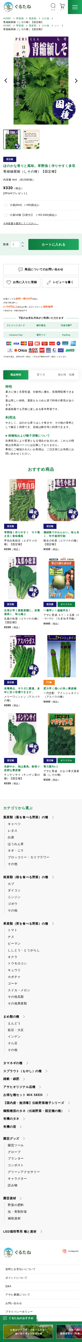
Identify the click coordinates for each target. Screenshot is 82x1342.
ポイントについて (16, 1277)
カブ (11, 884)
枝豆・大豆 (16, 1030)
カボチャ (14, 976)
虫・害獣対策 (17, 1211)
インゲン (14, 1036)
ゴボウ (13, 903)
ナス (11, 936)
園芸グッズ (11, 1138)
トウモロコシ (17, 963)
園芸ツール (16, 1145)
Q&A (8, 1286)
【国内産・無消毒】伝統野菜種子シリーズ (33, 1103)
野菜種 (20, 18)
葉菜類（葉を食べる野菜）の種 (25, 817)
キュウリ (14, 970)
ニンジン (14, 897)
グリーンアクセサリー (24, 1172)
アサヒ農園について (17, 1294)
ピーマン (14, 943)
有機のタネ (11, 1118)
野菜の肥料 (16, 1205)
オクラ (13, 957)
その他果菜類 (17, 1003)
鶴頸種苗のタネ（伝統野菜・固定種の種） (33, 1111)
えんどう (14, 1023)
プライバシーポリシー (19, 1311)
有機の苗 (9, 1126)
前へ (5, 80)
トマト (13, 930)
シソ (57, 25)
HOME (7, 18)
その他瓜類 (16, 996)
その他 (45, 18)
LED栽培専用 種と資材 (20, 1231)
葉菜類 (33, 18)
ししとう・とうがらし (24, 950)
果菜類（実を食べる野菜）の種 (25, 923)
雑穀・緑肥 (11, 1079)
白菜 (11, 837)
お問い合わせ (13, 1303)
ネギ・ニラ (16, 850)
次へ (76, 80)
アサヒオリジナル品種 (19, 1087)
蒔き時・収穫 (66, 374)
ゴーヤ (13, 983)
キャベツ (14, 824)
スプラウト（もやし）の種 (22, 1071)
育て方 (41, 374)
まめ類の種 (11, 1016)
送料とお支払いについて (20, 1269)
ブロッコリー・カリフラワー (29, 857)
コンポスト (16, 1165)
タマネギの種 (13, 1063)
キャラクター (17, 1178)
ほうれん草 (16, 844)
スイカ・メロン (19, 990)
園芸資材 (9, 1198)
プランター (16, 1158)
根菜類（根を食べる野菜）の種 (25, 877)
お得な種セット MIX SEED (23, 1095)
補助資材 (14, 1218)
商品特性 (15, 374)
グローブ (14, 1152)
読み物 (13, 1185)
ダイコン (14, 890)
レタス (13, 830)
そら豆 (13, 1043)
